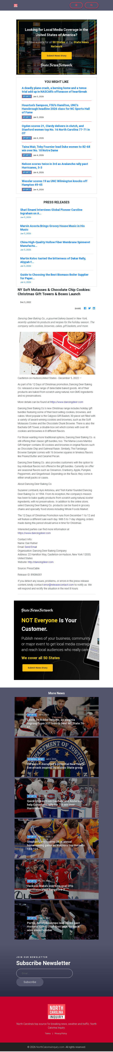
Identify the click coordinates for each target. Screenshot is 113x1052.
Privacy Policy (61, 1033)
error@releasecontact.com (58, 584)
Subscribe (30, 982)
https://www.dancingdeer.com (66, 402)
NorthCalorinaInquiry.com (50, 1047)
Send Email (31, 546)
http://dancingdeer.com (40, 562)
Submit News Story (56, 55)
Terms (48, 1033)
